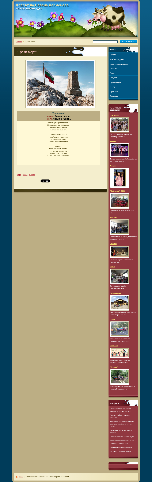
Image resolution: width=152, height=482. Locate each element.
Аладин (113, 141)
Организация (115, 82)
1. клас (32, 175)
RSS (21, 477)
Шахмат (113, 244)
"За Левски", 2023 (117, 191)
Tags (19, 175)
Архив (112, 73)
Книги (112, 87)
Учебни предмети (117, 59)
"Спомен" (114, 367)
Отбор (112, 319)
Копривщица (115, 293)
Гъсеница (114, 346)
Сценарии (114, 96)
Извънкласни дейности (119, 64)
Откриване (114, 115)
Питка (112, 267)
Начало (19, 42)
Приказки (114, 92)
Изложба (113, 217)
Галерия (113, 69)
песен (25, 175)
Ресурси (113, 78)
